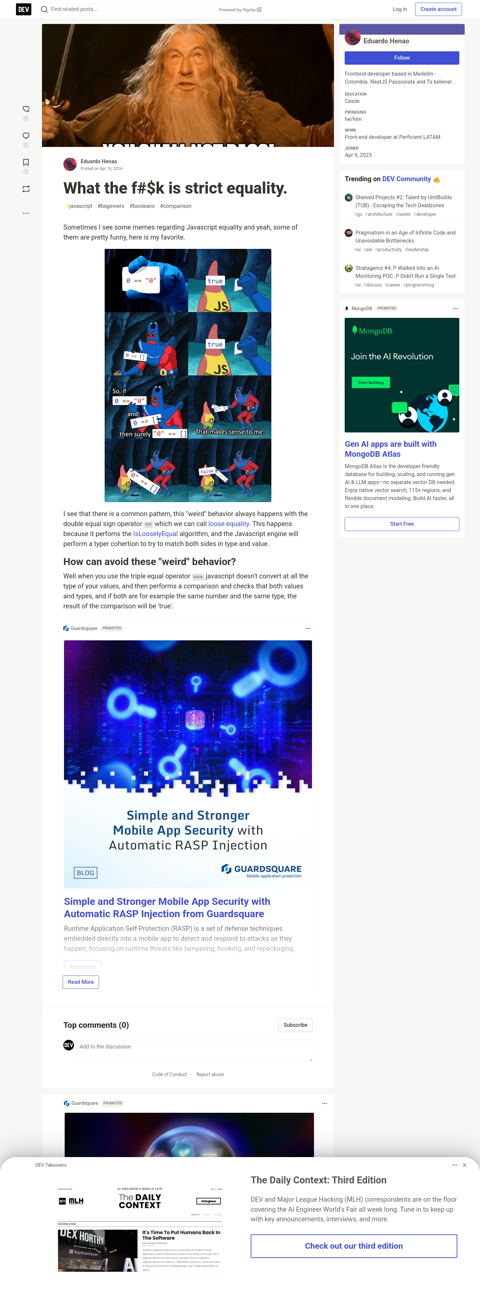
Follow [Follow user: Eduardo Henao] (402, 58)
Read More (81, 982)
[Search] (44, 9)
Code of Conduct (169, 1074)
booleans (142, 206)
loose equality (228, 524)
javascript (79, 206)
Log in (400, 9)
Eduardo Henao (99, 161)
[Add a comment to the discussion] (194, 1050)
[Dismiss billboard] (464, 1165)
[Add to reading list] (26, 166)
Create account (438, 9)
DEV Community (406, 179)
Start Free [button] (402, 524)
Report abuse (210, 1074)
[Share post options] (26, 213)
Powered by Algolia (240, 9)
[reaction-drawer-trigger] (26, 112)
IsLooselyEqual (155, 534)
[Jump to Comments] (26, 139)
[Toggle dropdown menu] (308, 628)
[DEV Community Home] (23, 9)
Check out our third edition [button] (354, 1246)
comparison (176, 206)
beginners (111, 206)
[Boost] (26, 189)
